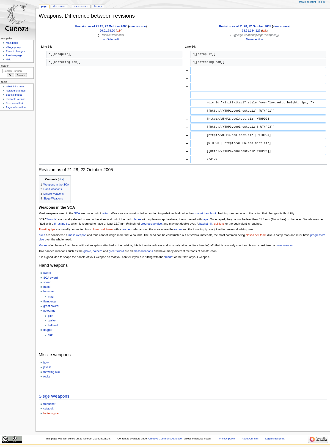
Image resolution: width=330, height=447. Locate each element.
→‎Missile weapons (111, 35)
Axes (42, 235)
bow (46, 362)
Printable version (15, 99)
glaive (87, 251)
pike (50, 316)
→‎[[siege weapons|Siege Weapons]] (254, 35)
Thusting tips (47, 229)
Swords (51, 219)
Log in (322, 1)
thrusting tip (61, 223)
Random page (14, 55)
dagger (47, 329)
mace (46, 286)
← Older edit (111, 39)
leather (126, 229)
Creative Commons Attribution (165, 438)
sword (47, 273)
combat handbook (205, 213)
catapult (48, 408)
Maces (43, 245)
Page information (16, 107)
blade (168, 257)
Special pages (14, 94)
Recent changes (15, 51)
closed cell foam (102, 229)
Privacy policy (227, 438)
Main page (12, 42)
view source (137, 26)
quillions (219, 223)
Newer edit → (255, 39)
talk (119, 30)
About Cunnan (250, 438)
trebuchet (49, 404)
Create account (307, 1)
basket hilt (205, 223)
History (98, 6)
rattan (105, 213)
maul (51, 296)
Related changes (15, 90)
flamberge (49, 301)
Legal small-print (275, 438)
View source (81, 6)
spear (47, 282)
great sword (116, 251)
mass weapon (77, 235)
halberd (97, 251)
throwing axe (51, 372)
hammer (48, 291)
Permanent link (14, 103)
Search (5, 65)
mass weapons (143, 251)
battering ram (51, 413)
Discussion (59, 6)
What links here (15, 86)
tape (205, 219)
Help (8, 59)
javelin (47, 367)
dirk (50, 335)
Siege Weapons (54, 396)
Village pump (13, 47)
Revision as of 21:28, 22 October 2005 (101, 26)
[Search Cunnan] (17, 71)
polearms (49, 310)
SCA (77, 213)
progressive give (151, 223)
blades (137, 219)
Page (44, 6)
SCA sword (50, 277)
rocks (46, 376)
